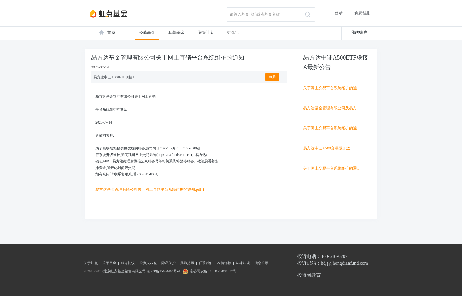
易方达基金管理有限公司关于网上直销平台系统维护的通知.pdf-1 (149, 189)
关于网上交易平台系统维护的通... (331, 88)
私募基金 (176, 32)
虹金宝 (233, 32)
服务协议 (128, 263)
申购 (272, 77)
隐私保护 (168, 263)
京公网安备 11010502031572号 (209, 271)
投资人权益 (148, 263)
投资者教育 (309, 275)
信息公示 (261, 263)
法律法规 (243, 263)
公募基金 (147, 32)
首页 (111, 32)
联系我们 (206, 263)
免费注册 (362, 13)
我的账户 (359, 32)
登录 (338, 13)
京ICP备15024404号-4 (163, 271)
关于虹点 (91, 263)
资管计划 (206, 32)
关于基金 (109, 263)
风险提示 (187, 263)
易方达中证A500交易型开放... (328, 148)
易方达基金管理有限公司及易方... (331, 108)
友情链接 (224, 263)
